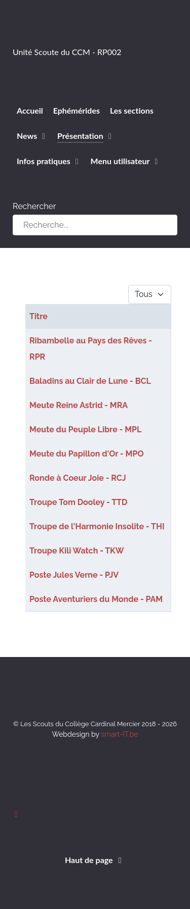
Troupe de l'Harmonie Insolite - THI (97, 526)
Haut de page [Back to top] (95, 860)
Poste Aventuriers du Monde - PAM (96, 599)
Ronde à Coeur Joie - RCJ (77, 478)
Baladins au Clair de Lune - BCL (90, 381)
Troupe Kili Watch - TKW (76, 551)
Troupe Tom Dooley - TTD (78, 502)
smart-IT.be (119, 734)
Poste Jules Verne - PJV (74, 575)
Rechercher (34, 206)
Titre (38, 316)
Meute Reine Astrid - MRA (78, 405)
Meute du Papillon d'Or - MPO (86, 454)
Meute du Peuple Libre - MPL (85, 429)
